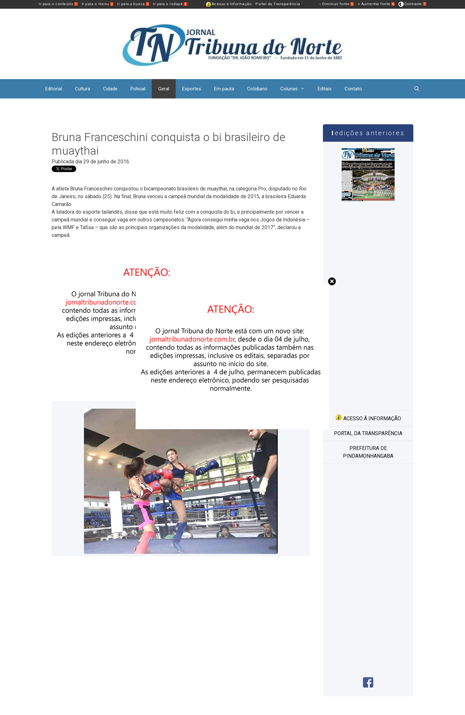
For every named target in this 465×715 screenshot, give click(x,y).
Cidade (110, 89)
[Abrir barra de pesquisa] (416, 88)
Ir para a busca (133, 4)
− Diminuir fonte (336, 4)
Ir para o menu (98, 4)
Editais (325, 89)
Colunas (295, 88)
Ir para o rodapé (170, 4)
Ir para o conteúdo (58, 4)
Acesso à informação (368, 418)
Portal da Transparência (277, 4)
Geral (163, 89)
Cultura (82, 89)
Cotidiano (257, 89)
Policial (137, 89)
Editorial (53, 89)
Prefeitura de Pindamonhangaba (368, 452)
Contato (353, 89)
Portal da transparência (368, 433)
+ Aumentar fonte (376, 4)
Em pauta (224, 89)
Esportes (191, 89)
